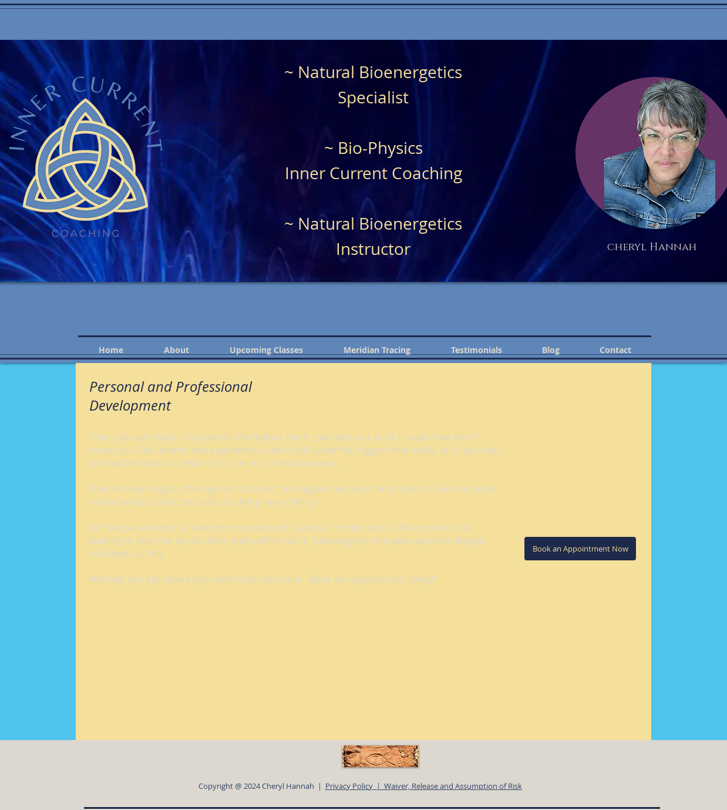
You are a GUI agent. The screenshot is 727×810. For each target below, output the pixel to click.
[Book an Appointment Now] (580, 548)
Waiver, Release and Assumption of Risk (453, 786)
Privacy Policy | (354, 786)
